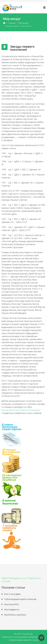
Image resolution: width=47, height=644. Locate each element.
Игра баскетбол (11, 604)
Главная (12, 23)
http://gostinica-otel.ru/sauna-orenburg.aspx (21, 410)
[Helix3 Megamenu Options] (44, 7)
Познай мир (27, 634)
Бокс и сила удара (12, 594)
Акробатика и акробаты (15, 614)
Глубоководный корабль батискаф (20, 599)
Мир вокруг (23, 23)
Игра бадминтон (11, 609)
